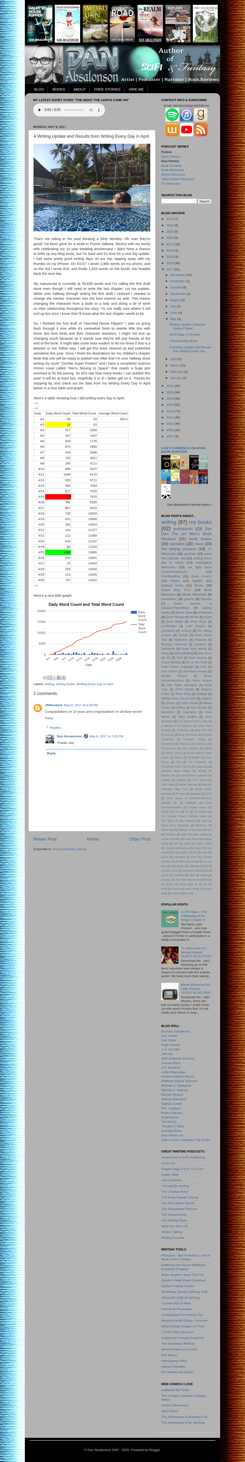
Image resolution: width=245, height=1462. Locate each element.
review (204, 875)
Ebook (208, 748)
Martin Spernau (188, 784)
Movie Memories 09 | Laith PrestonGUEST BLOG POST (196, 988)
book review (200, 539)
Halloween (181, 640)
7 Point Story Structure (177, 1332)
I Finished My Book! (183, 341)
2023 (170, 231)
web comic (205, 653)
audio (184, 834)
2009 (170, 430)
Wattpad (201, 694)
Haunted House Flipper (175, 770)
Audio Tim (168, 1163)
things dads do (188, 884)
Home (93, 839)
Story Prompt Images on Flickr (183, 1326)
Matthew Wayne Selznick (179, 1081)
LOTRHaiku (168, 626)
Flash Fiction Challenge (177, 667)
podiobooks (188, 870)
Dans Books (175, 621)
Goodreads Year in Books (176, 766)
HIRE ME (136, 89)
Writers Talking (171, 1232)
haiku (204, 852)
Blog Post (201, 730)
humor (165, 856)
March (175, 365)
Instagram (181, 780)
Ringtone (195, 793)
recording (179, 875)
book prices (191, 838)
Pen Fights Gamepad (182, 685)
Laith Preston (195, 626)
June (174, 313)
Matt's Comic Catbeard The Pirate (185, 1140)
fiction (198, 848)
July (173, 306)
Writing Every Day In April (95, 684)
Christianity (167, 743)
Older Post (139, 839)
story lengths (187, 716)
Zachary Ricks (171, 1131)
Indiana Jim (168, 775)
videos (176, 888)
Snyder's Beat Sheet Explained (183, 1280)
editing (181, 707)
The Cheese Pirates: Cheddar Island (184, 816)
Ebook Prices (174, 752)
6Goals (183, 635)
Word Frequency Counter (179, 1349)
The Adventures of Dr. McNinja (183, 1422)
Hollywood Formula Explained (182, 1338)
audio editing (200, 834)
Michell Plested (174, 676)
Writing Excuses (172, 1237)
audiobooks (183, 529)
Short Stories (170, 156)
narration (177, 544)
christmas (205, 612)
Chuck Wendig (170, 662)
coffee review (204, 843)
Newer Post (45, 839)
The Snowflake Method (177, 1343)
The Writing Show (174, 1220)
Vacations (200, 644)
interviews (180, 856)
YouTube (171, 834)
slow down (181, 879)
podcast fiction (172, 585)
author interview (170, 838)
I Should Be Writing (175, 1186)
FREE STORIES (107, 89)
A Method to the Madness (176, 725)
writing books (65, 684)
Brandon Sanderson (175, 1031)
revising (186, 630)
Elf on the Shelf (196, 662)
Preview (180, 793)
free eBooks (199, 707)
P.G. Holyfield (171, 1108)
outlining (194, 866)
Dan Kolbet (169, 1036)
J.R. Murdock (170, 1067)
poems (189, 599)
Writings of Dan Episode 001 (195, 829)
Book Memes (198, 657)
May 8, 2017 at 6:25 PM (81, 705)
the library (167, 884)
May (173, 319)
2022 (170, 238)
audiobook (168, 648)
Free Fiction (169, 671)
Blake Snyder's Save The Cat (182, 1275)
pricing (204, 870)
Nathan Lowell (171, 1104)
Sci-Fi (208, 793)
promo (165, 875)
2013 (170, 405)
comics (170, 703)
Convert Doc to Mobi (176, 1303)
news (199, 544)
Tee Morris (168, 1122)
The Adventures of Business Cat (184, 1417)
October (176, 287)
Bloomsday (167, 734)
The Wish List (169, 820)
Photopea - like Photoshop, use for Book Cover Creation (186, 1257)
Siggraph (191, 802)
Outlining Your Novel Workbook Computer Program (183, 1267)
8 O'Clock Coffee (198, 721)
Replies (55, 727)
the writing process (178, 549)
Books (199, 585)
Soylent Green (198, 807)
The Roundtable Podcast (179, 1209)
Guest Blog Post (176, 590)
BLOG (39, 89)
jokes (194, 856)
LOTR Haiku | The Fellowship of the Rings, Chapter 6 (194, 915)
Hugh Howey (170, 1045)
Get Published (197, 762)
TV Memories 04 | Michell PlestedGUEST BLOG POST (196, 952)
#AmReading (170, 576)
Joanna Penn (170, 1063)
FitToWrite (194, 757)
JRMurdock (54, 705)
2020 (170, 250)
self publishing (183, 653)
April (174, 359)
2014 (170, 398)
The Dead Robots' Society (180, 1197)
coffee (187, 843)
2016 (170, 386)
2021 (170, 244)
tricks (164, 888)
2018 (170, 263)
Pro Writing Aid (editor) (177, 1372)
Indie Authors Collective (193, 775)
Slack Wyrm (169, 1411)
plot (206, 866)
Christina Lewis (188, 743)
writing (49, 684)
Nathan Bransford (174, 1099)
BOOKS (58, 89)
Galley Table (170, 1174)
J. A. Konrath (170, 1049)
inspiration (189, 712)
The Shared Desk (173, 1214)
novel (168, 866)
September (178, 294)
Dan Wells (168, 1040)
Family (178, 757)
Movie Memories (173, 174)
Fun (179, 762)
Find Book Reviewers (176, 1309)
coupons (170, 848)
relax (192, 875)
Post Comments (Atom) (70, 849)
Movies (194, 617)
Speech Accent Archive (177, 1286)
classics (207, 698)
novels (180, 866)
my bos (207, 861)
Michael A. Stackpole (176, 1085)
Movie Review (175, 617)
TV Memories (170, 183)
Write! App (167, 829)
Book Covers (201, 576)
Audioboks (183, 730)
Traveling (190, 820)
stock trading (200, 879)
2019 (170, 256)
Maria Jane (184, 612)
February (177, 371)
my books (200, 522)
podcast (190, 554)
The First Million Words (177, 1203)
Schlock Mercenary (175, 1405)
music (208, 617)
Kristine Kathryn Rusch (177, 1076)
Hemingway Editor (174, 1361)
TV (187, 811)
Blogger (154, 1450)
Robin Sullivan (171, 1113)
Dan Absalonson (69, 736)
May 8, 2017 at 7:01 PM (106, 736)
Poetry (175, 581)
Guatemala (201, 766)
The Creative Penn (174, 1191)
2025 (170, 219)
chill (176, 843)
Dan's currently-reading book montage (183, 449)
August (175, 300)
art (190, 567)
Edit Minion (169, 1355)
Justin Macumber (173, 1072)
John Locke (168, 784)
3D (168, 657)
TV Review (200, 811)
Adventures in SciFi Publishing (183, 1157)
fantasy (185, 848)
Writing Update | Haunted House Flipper (187, 326)
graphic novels (187, 852)
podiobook (168, 630)
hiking (165, 653)
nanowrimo (169, 599)
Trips (204, 820)
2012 (170, 411)
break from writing (194, 648)
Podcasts (200, 640)
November (178, 281)
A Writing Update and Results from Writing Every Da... (190, 349)
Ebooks (206, 599)
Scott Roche (170, 1117)
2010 (170, 423)
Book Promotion (188, 734)
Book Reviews (171, 165)
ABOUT (79, 89)
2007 (170, 436)
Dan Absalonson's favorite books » (189, 504)
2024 (170, 225)
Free (203, 667)
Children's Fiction (194, 739)
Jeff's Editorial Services (178, 1058)
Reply (49, 718)
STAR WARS (184, 689)
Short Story (183, 694)
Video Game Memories (177, 179)
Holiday (202, 770)
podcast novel (169, 870)
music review (191, 861)
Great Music (198, 621)
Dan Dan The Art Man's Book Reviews (186, 534)
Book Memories (172, 170)
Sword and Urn (170, 811)
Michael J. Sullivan (174, 1090)
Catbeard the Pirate (175, 1390)
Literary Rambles (173, 1366)
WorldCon (201, 825)
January (176, 378)
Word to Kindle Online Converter (184, 1320)
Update (197, 581)
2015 (170, 392)
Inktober (166, 780)
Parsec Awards (201, 680)
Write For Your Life (174, 1226)
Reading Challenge (174, 644)
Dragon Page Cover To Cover (182, 1169)
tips (205, 884)
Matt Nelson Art (172, 1135)
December (178, 275)
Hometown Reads (195, 671)
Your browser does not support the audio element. (69, 109)
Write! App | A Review (184, 334)
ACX (180, 657)
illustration (167, 712)
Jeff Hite (167, 1054)
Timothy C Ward (172, 1126)
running (165, 879)
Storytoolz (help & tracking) (180, 1297)
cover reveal (189, 703)
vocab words (192, 888)
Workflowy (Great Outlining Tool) (184, 1292)
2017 (170, 269)
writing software (180, 893)
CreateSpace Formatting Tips (182, 1315)
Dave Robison (190, 748)
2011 (170, 417)
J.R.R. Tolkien (200, 780)
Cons (205, 743)
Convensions (168, 748)
